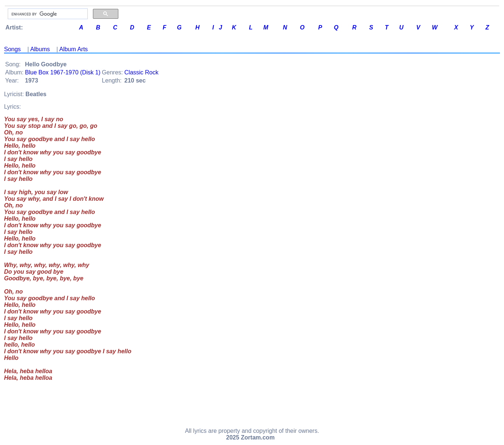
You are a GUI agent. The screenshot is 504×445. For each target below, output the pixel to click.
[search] (47, 14)
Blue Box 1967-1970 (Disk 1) (63, 72)
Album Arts (73, 49)
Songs (12, 49)
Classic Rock (141, 72)
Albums (40, 49)
